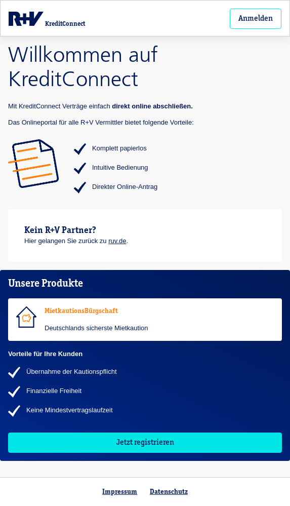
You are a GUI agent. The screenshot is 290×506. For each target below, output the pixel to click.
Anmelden (255, 18)
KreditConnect (47, 19)
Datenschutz (169, 492)
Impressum (119, 492)
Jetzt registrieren (145, 442)
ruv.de (117, 241)
